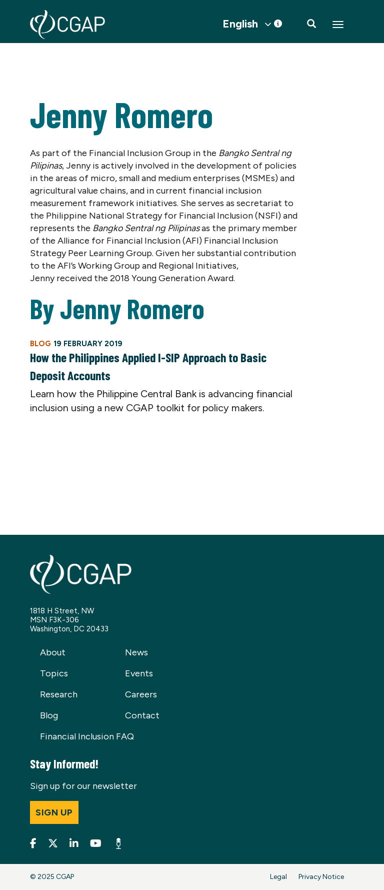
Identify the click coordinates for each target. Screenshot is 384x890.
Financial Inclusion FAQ (87, 736)
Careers (141, 694)
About (53, 652)
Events (139, 673)
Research (59, 694)
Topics (54, 673)
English (240, 24)
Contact (142, 715)
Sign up (54, 812)
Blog (49, 715)
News (136, 652)
